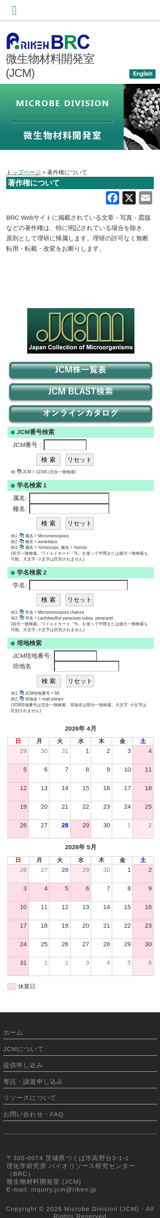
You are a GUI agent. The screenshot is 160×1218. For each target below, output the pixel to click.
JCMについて (23, 1048)
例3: (17, 547)
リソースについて (30, 1097)
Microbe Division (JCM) (101, 1208)
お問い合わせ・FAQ (33, 1114)
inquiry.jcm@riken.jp (63, 1189)
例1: (17, 536)
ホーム (13, 1032)
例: (16, 472)
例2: (17, 541)
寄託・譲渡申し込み (33, 1081)
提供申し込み (23, 1064)
